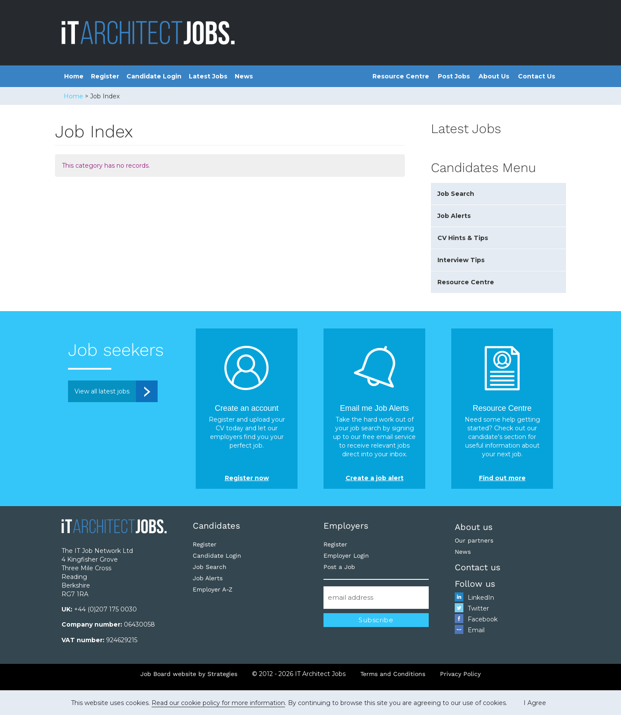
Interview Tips (461, 260)
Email (476, 630)
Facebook (483, 619)
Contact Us (536, 76)
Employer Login (346, 555)
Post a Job (339, 566)
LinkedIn (481, 597)
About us (474, 527)
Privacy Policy (460, 673)
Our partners (474, 540)
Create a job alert (375, 478)
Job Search (455, 194)
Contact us (478, 567)
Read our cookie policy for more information (218, 703)
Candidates (216, 525)
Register (105, 76)
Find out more (502, 478)
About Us (494, 76)
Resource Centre (400, 76)
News (244, 76)
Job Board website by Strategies (188, 673)
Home (74, 76)
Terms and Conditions (392, 673)
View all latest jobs (101, 391)
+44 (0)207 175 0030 (105, 609)
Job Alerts (454, 216)
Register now (247, 478)
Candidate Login (153, 76)
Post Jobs (454, 76)
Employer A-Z (213, 589)
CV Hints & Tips (462, 238)
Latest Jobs (208, 76)
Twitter (478, 608)
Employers (346, 525)
